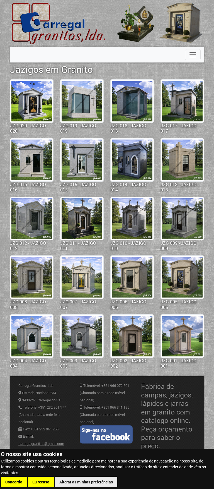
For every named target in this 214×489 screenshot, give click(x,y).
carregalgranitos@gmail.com (41, 443)
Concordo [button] (13, 482)
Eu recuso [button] (40, 482)
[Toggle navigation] (193, 54)
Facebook (106, 434)
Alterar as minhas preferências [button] (86, 482)
